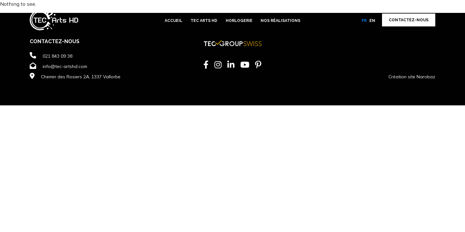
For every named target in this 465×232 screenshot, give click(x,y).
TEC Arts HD (204, 20)
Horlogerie (239, 20)
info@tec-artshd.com (65, 66)
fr (364, 20)
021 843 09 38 (57, 56)
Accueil (173, 20)
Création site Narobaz (411, 77)
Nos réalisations (280, 20)
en (372, 20)
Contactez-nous (409, 20)
